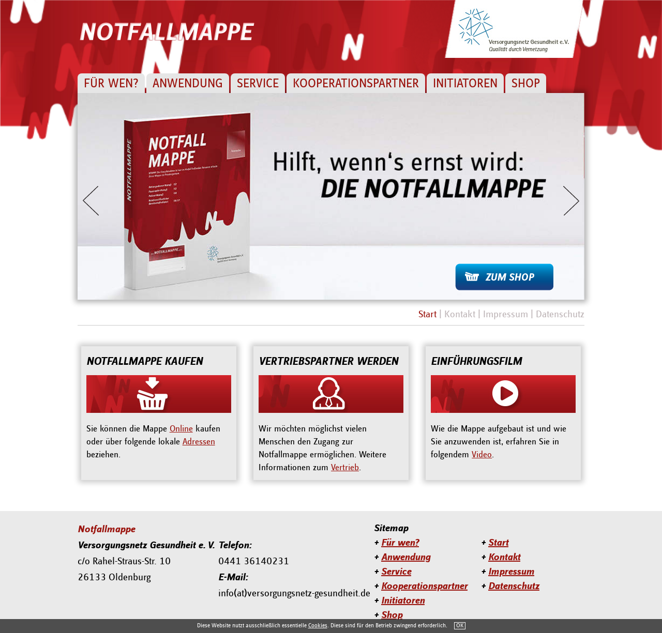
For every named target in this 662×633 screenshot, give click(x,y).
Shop (525, 84)
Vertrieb (345, 467)
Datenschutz (560, 314)
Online (181, 429)
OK (459, 626)
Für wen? (111, 84)
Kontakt (459, 314)
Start (427, 314)
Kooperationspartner (356, 84)
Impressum (505, 314)
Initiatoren (465, 84)
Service (258, 84)
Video (482, 454)
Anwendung (188, 84)
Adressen (199, 441)
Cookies (317, 626)
